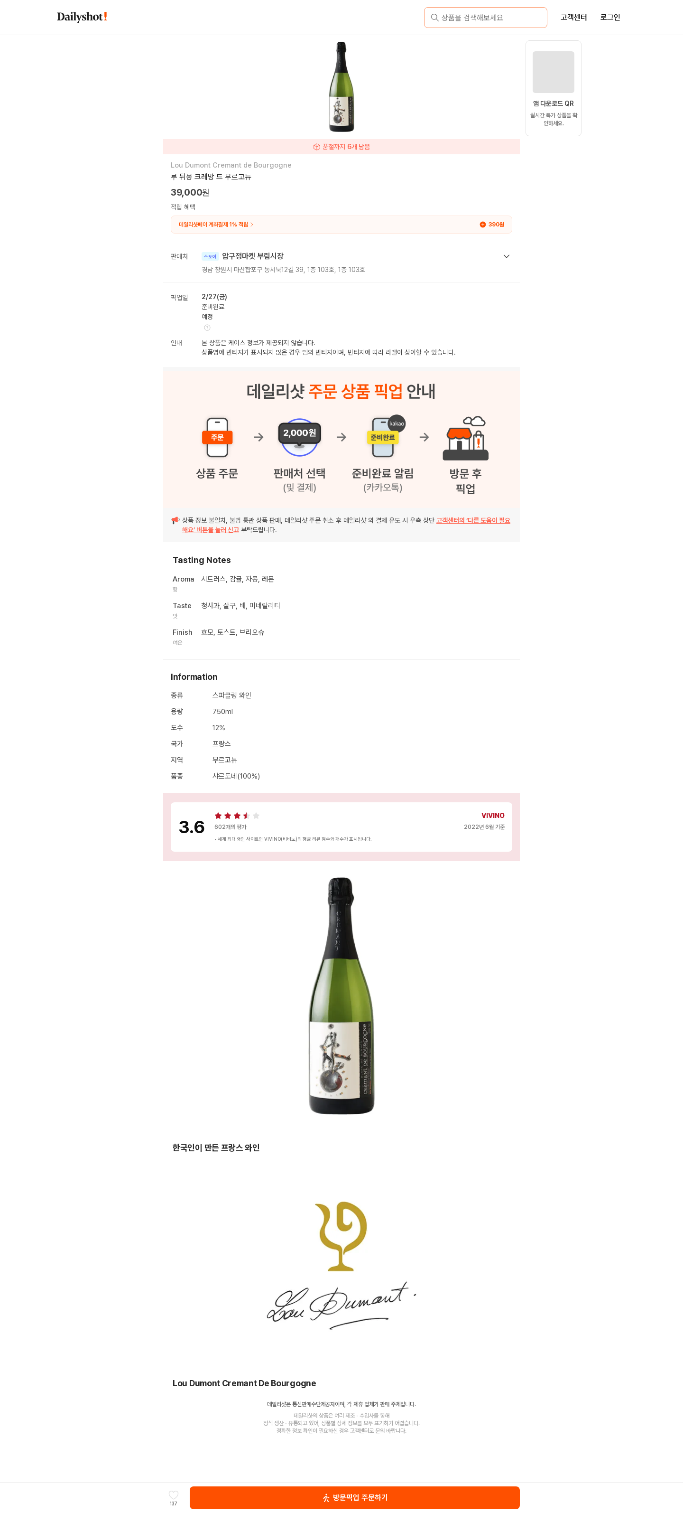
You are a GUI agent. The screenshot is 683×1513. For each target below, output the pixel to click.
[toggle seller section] (506, 256)
